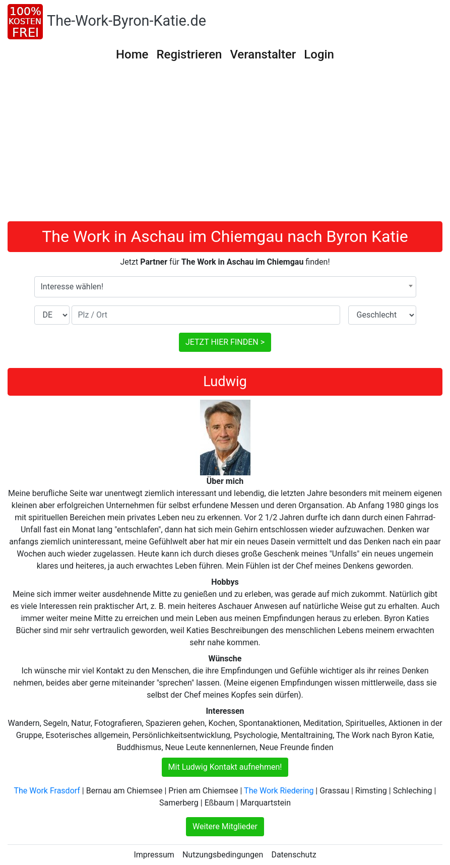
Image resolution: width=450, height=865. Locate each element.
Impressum (154, 854)
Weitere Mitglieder (225, 826)
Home (132, 54)
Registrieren (189, 54)
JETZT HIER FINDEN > (225, 342)
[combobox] (225, 286)
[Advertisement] (225, 145)
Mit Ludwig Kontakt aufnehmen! (225, 767)
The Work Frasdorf (47, 790)
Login (319, 54)
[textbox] (225, 287)
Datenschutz (293, 854)
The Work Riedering (278, 790)
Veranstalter (263, 54)
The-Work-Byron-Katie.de (126, 20)
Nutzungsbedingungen (222, 854)
